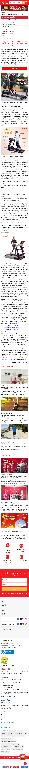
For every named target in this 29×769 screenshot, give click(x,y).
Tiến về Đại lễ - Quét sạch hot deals (11, 531)
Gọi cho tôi (14, 589)
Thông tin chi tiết (6, 677)
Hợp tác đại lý (5, 727)
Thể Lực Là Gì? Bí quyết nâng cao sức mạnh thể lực (13, 443)
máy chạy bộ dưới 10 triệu (17, 749)
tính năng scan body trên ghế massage (10, 744)
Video (4, 36)
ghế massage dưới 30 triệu (7, 736)
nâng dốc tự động (5, 751)
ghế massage (13, 730)
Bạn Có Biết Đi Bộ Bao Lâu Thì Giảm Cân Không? (12, 415)
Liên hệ (3, 725)
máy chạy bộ (24, 303)
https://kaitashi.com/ (22, 362)
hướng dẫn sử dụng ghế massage (9, 741)
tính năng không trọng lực (7, 746)
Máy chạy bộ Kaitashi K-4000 (10, 327)
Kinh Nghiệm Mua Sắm (8, 24)
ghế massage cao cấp (6, 738)
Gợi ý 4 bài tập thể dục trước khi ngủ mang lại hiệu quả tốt (14, 388)
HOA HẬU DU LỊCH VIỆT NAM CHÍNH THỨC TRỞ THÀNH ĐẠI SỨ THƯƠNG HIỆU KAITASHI (14, 504)
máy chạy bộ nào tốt (19, 746)
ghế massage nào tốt (19, 736)
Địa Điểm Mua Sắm (7, 26)
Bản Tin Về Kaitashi (7, 33)
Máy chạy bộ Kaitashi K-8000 (10, 329)
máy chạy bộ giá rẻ (5, 749)
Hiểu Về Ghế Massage (8, 22)
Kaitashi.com (7, 629)
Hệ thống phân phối (7, 722)
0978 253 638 (9, 645)
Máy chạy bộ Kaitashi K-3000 (10, 326)
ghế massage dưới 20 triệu (20, 733)
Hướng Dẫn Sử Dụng (8, 29)
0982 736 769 (10, 647)
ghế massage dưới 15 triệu (7, 733)
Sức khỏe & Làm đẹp (8, 31)
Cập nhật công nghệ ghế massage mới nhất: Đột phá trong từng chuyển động (14, 477)
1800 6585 (8, 643)
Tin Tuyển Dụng (6, 38)
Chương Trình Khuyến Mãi (9, 20)
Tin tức (3, 717)
